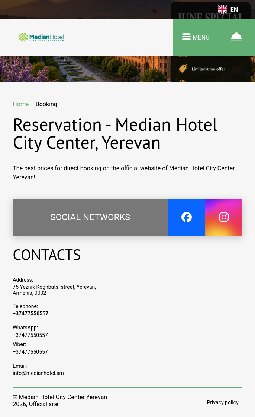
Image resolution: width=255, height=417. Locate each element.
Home (21, 104)
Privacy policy (222, 402)
